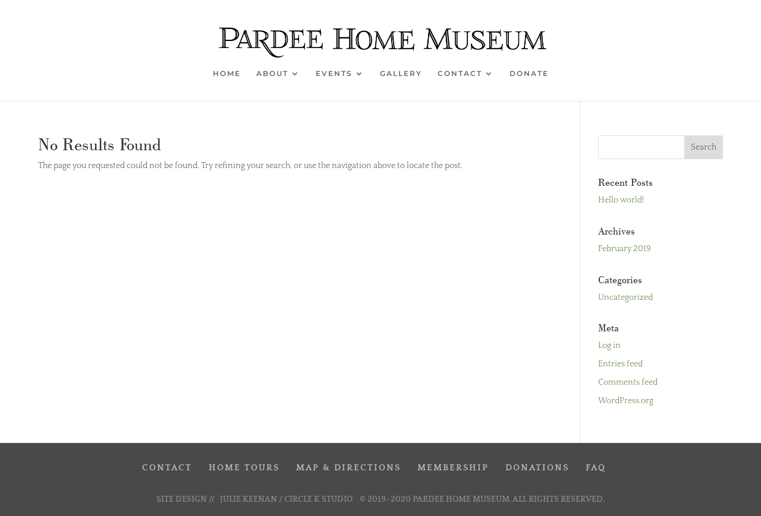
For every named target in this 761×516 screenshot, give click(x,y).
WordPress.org (625, 401)
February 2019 (624, 249)
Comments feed (628, 382)
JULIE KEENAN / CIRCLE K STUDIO (287, 499)
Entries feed (620, 364)
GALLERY (401, 73)
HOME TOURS (244, 468)
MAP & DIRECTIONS (348, 468)
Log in (609, 345)
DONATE (529, 73)
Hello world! (621, 200)
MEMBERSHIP (453, 468)
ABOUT (272, 73)
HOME (227, 73)
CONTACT (460, 73)
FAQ (596, 468)
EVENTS (334, 73)
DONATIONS (537, 468)
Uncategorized (625, 297)
